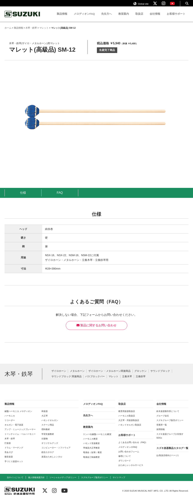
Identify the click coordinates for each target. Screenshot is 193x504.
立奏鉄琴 (141, 380)
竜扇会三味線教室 (91, 460)
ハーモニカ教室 (90, 442)
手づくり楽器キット (14, 465)
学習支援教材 (47, 437)
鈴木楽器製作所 (22, 17)
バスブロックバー (95, 380)
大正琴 (44, 419)
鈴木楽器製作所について (167, 415)
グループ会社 (162, 419)
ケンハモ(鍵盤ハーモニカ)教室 (97, 438)
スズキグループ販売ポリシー (169, 424)
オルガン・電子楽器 (14, 428)
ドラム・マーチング (14, 451)
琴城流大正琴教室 (91, 451)
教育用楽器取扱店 (126, 415)
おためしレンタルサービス (130, 469)
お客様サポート (176, 17)
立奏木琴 (127, 380)
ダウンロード (124, 464)
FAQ (60, 196)
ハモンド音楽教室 (91, 447)
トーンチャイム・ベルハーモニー (20, 437)
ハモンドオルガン (49, 424)
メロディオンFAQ (84, 17)
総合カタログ (47, 456)
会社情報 (155, 17)
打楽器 (8, 447)
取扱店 (139, 17)
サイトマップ (119, 481)
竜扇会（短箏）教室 (92, 456)
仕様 (23, 196)
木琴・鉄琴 (10, 442)
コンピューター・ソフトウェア (55, 451)
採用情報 (160, 433)
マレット (113, 380)
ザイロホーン (58, 374)
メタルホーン (77, 374)
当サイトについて (15, 481)
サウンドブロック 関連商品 (66, 380)
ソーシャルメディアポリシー (62, 481)
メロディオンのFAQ (127, 450)
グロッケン (140, 374)
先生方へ (106, 17)
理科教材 (45, 433)
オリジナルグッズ (49, 447)
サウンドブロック (160, 374)
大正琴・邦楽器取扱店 (128, 424)
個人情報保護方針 (36, 481)
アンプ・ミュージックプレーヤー (20, 433)
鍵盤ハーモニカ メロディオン (18, 415)
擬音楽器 (9, 460)
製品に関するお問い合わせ (96, 328)
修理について (124, 460)
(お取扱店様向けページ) (167, 459)
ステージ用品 (47, 428)
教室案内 (123, 17)
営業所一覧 (161, 428)
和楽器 (44, 415)
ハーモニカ (10, 419)
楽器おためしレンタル (51, 460)
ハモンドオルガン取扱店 (129, 428)
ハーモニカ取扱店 (126, 419)
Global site (141, 5)
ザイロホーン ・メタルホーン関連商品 (109, 374)
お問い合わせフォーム (128, 455)
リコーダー (10, 424)
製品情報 (62, 17)
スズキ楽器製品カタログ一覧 (172, 451)
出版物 (44, 442)
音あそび (9, 456)
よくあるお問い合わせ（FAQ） (132, 446)
